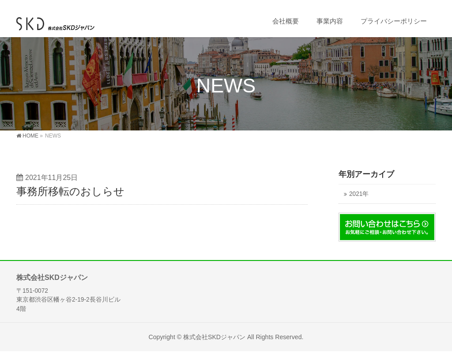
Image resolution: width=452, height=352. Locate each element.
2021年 (359, 194)
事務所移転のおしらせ (70, 191)
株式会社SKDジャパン (214, 337)
